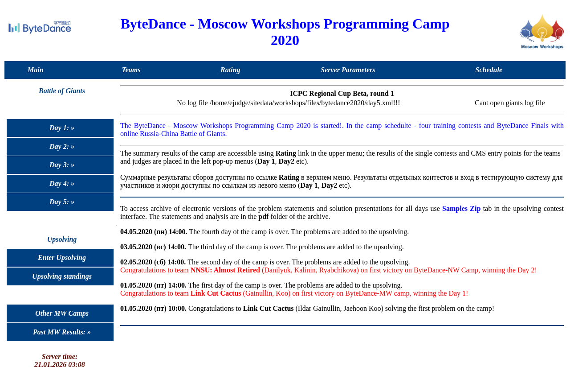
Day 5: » (61, 202)
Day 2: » (61, 146)
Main (36, 70)
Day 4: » (61, 183)
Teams (131, 70)
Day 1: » (61, 128)
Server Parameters (348, 70)
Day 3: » (61, 165)
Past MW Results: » (62, 332)
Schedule (489, 70)
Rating (230, 70)
